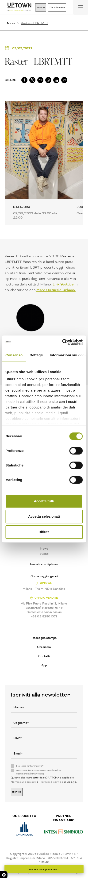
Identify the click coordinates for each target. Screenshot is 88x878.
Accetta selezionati (44, 516)
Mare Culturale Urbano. (56, 290)
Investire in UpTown (44, 564)
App (44, 665)
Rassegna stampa (44, 638)
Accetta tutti (44, 501)
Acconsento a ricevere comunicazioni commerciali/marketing (38, 772)
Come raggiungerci (44, 576)
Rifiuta (44, 532)
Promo (41, 7)
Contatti (44, 656)
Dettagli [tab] (36, 355)
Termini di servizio (51, 782)
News (11, 23)
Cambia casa (57, 7)
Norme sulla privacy (23, 782)
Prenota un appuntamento (44, 869)
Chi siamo (44, 647)
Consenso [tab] (14, 355)
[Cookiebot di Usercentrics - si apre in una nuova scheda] (63, 342)
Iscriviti (16, 791)
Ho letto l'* (29, 766)
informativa (35, 766)
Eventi (44, 553)
